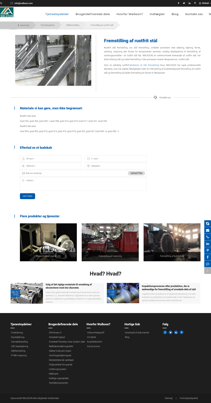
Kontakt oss (194, 14)
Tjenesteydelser (57, 14)
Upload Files (136, 173)
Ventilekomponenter (58, 383)
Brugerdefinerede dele (93, 14)
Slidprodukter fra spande (60, 364)
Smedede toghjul (57, 337)
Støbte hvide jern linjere (60, 351)
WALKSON (27, 398)
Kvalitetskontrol (94, 341)
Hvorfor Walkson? (130, 14)
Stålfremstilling (72, 25)
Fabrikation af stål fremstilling (144, 65)
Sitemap (169, 398)
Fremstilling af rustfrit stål (102, 25)
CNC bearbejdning (19, 346)
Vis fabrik (91, 337)
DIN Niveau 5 (55, 332)
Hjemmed (24, 25)
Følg (165, 324)
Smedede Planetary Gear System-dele (67, 341)
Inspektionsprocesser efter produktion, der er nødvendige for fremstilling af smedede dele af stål (169, 288)
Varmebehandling (19, 341)
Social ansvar (93, 346)
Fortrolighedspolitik (189, 398)
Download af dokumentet (137, 332)
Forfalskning (17, 332)
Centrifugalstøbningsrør (60, 355)
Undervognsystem (57, 369)
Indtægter (157, 14)
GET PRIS (27, 196)
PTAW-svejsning (19, 355)
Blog (175, 14)
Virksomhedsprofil (95, 332)
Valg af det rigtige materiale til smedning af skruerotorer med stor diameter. (69, 286)
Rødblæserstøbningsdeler (61, 346)
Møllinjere (53, 373)
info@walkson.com (24, 3)
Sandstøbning (17, 337)
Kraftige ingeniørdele (58, 378)
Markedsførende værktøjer (61, 360)
